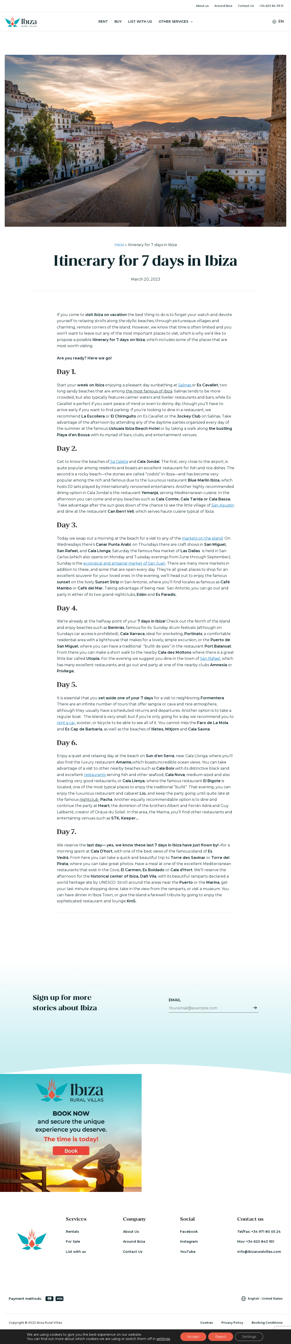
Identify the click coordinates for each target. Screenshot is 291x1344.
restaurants (95, 774)
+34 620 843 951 (260, 1241)
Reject (220, 1337)
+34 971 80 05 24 (266, 1231)
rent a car (66, 723)
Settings (249, 1337)
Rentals (72, 1231)
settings (163, 1339)
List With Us (140, 21)
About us (202, 6)
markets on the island (202, 538)
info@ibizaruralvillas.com (259, 1252)
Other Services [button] (176, 21)
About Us (131, 1231)
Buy (118, 21)
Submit (254, 1007)
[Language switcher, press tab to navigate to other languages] (280, 21)
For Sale (73, 1241)
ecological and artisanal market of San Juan (124, 563)
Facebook (189, 1231)
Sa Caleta (119, 461)
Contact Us (246, 6)
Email (175, 1000)
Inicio (119, 245)
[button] (190, 21)
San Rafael (210, 658)
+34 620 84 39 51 (271, 6)
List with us (76, 1252)
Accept (193, 1337)
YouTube (187, 1252)
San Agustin (222, 505)
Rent (103, 21)
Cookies (206, 1322)
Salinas (185, 385)
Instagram (189, 1241)
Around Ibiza (223, 6)
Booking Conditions (267, 1322)
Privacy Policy (232, 1322)
